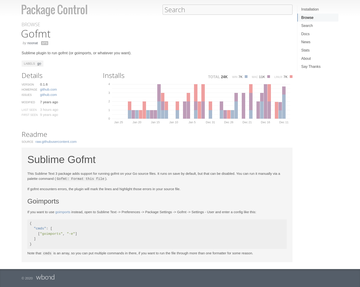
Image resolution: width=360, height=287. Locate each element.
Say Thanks (311, 67)
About (306, 58)
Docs (305, 34)
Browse (307, 18)
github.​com (48, 89)
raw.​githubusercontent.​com (56, 141)
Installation (310, 9)
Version (28, 84)
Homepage (29, 89)
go (39, 63)
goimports (62, 211)
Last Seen (29, 109)
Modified (28, 102)
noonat (32, 43)
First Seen (30, 114)
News (305, 42)
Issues (27, 94)
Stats (305, 50)
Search (307, 26)
